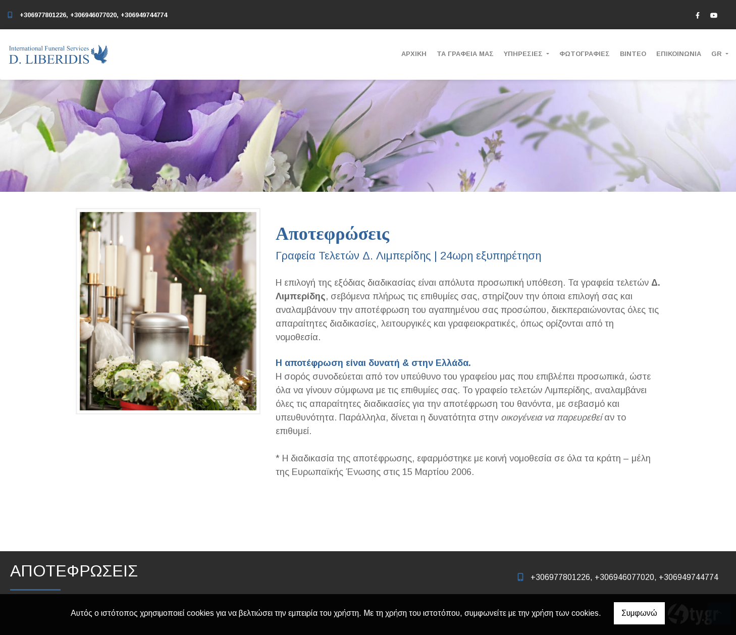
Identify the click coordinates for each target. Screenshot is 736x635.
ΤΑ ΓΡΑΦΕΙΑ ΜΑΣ (465, 54)
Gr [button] (717, 54)
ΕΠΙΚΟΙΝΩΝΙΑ (678, 54)
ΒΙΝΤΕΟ (633, 54)
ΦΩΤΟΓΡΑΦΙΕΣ (584, 54)
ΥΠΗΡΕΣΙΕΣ (524, 54)
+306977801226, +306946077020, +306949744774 (93, 15)
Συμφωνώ (639, 613)
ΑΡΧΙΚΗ (414, 54)
